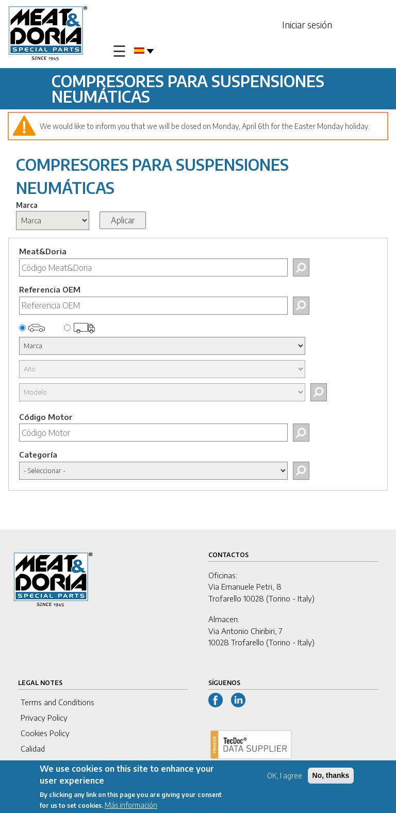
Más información (131, 805)
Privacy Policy (44, 717)
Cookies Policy (45, 733)
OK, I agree (284, 776)
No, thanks (331, 776)
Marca (27, 205)
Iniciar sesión (307, 24)
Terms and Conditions (57, 702)
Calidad (33, 748)
